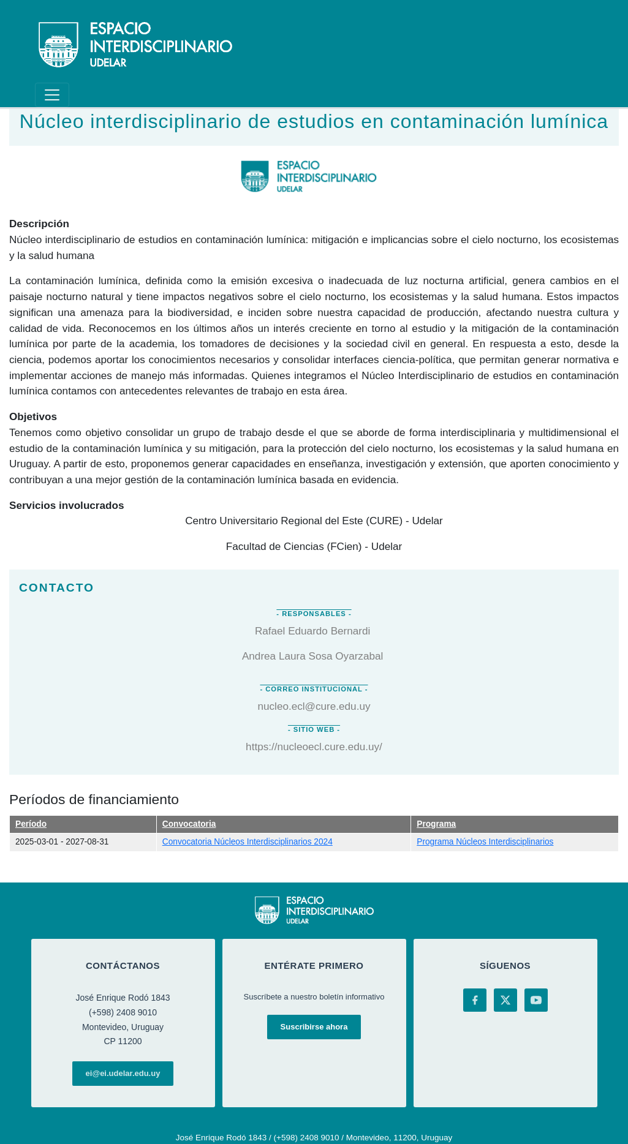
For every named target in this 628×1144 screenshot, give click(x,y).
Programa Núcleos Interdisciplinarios (485, 841)
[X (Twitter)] (505, 1000)
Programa (436, 824)
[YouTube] (536, 1000)
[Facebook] (474, 1000)
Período (31, 824)
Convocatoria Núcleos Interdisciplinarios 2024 (247, 841)
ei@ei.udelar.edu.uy (123, 1073)
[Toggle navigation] (52, 95)
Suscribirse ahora (314, 1026)
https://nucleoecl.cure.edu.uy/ (314, 746)
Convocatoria (189, 824)
